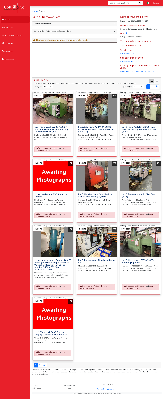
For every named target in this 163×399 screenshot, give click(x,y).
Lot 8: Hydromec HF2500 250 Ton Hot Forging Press (138, 261)
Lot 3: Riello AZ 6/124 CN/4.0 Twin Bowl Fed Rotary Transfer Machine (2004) (139, 129)
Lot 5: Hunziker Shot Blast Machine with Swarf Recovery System (95, 195)
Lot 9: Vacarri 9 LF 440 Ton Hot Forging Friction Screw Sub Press (50, 333)
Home (6, 19)
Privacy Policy (69, 385)
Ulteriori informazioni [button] (74, 24)
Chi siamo (7, 43)
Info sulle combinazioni (12, 35)
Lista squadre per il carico (130, 61)
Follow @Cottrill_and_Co (107, 389)
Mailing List (7, 27)
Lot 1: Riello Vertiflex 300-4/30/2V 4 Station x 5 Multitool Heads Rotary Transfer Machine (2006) (51, 129)
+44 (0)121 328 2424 (105, 385)
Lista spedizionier (127, 53)
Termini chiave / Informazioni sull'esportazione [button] (74, 31)
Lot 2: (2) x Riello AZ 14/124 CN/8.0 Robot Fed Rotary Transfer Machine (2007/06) (95, 129)
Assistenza (8, 59)
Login (156, 3)
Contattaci (7, 51)
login (60, 148)
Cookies (67, 388)
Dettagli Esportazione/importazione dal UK (137, 71)
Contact (35, 385)
